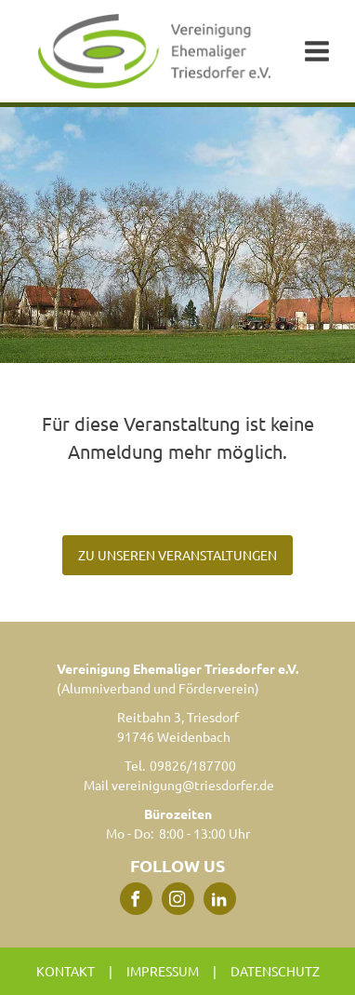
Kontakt (65, 970)
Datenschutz (275, 970)
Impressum (162, 970)
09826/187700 (193, 765)
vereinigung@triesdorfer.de (193, 784)
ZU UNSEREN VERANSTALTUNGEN (177, 554)
